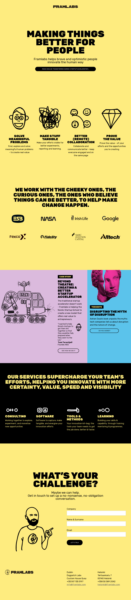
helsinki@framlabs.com (109, 584)
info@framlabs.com (76, 584)
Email (69, 530)
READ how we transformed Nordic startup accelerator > (65, 69)
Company (71, 509)
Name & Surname (75, 520)
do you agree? (104, 331)
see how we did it (68, 351)
